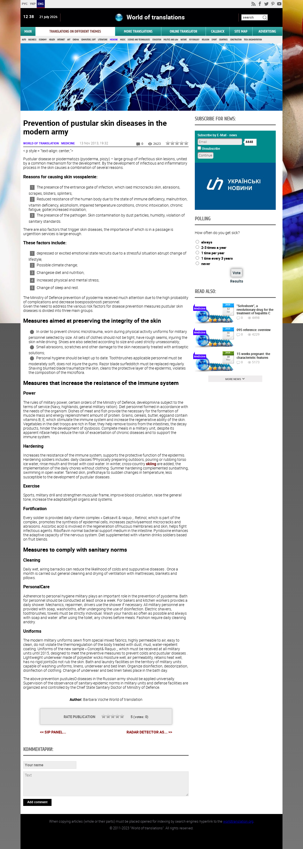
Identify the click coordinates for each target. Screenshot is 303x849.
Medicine (114, 40)
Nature (184, 40)
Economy (43, 40)
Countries (223, 40)
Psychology (194, 40)
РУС (25, 4)
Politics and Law (171, 40)
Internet (61, 40)
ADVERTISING (267, 31)
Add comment (37, 802)
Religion (205, 40)
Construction (235, 40)
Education (156, 40)
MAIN (28, 31)
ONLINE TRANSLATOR (183, 31)
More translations (138, 31)
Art (68, 40)
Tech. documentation (253, 40)
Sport (214, 40)
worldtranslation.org (238, 821)
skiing (151, 463)
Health (52, 40)
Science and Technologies (139, 40)
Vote (237, 272)
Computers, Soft (88, 40)
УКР (33, 4)
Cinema (76, 40)
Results (236, 281)
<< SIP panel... (53, 732)
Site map (240, 31)
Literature (102, 40)
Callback (217, 31)
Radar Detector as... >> (149, 732)
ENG (41, 4)
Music (122, 40)
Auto (24, 40)
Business (32, 40)
